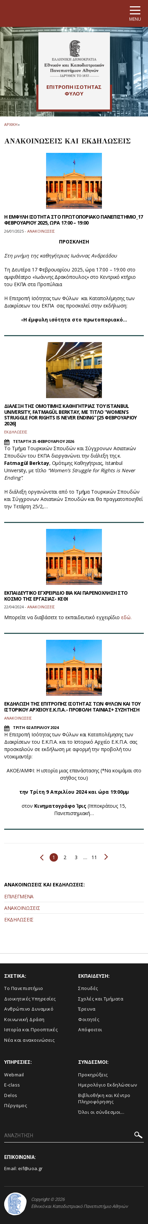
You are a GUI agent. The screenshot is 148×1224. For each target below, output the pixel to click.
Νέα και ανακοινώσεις (29, 1040)
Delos (10, 1095)
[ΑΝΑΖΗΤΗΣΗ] (74, 1136)
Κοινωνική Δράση (24, 1019)
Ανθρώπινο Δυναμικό (28, 1009)
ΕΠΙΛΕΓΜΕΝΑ (19, 896)
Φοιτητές (88, 1019)
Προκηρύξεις (93, 1074)
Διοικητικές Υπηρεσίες (30, 999)
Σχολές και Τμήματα (100, 999)
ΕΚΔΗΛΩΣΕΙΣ (19, 919)
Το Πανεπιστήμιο (23, 988)
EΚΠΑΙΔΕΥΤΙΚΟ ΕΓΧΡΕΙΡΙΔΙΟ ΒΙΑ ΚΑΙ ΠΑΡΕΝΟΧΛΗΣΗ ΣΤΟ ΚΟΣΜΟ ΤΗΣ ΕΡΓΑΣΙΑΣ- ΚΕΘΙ (65, 595)
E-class (12, 1085)
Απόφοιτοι (90, 1029)
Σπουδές (88, 988)
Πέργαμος (15, 1105)
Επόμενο (106, 857)
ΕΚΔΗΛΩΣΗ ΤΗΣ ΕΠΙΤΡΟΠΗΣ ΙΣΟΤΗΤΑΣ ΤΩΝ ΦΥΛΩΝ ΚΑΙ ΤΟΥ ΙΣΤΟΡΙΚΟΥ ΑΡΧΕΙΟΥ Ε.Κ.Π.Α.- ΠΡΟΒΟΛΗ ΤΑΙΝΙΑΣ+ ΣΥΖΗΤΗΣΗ (72, 706)
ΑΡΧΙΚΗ (10, 124)
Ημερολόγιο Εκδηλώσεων (107, 1085)
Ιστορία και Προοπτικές (31, 1029)
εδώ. (126, 617)
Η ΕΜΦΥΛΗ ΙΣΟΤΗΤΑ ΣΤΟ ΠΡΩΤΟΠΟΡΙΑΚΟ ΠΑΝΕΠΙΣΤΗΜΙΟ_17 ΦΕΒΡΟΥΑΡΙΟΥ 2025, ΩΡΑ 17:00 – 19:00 (73, 219)
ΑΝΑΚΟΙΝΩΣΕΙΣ (22, 908)
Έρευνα (86, 1009)
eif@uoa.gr (30, 1168)
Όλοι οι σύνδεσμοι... (101, 1112)
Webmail (14, 1074)
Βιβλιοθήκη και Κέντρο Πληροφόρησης (104, 1098)
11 (94, 857)
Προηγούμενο (42, 857)
